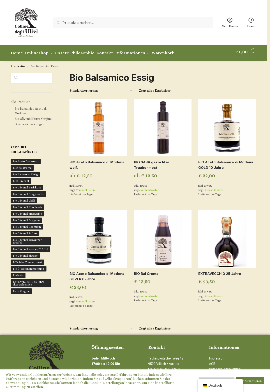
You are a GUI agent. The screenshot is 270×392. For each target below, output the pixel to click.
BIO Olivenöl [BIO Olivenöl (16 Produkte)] (21, 178)
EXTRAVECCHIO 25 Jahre (219, 271)
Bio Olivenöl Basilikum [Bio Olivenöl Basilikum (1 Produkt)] (27, 185)
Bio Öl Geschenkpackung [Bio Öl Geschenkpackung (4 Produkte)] (28, 266)
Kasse (251, 22)
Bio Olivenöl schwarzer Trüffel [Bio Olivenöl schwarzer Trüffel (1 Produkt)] (27, 239)
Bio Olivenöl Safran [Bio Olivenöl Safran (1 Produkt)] (25, 231)
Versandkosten (85, 188)
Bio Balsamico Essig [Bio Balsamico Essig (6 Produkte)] (25, 172)
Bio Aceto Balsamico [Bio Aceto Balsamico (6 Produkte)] (25, 159)
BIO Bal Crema (146, 271)
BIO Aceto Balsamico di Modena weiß (96, 163)
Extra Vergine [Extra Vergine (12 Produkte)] (21, 288)
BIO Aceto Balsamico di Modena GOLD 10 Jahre (225, 163)
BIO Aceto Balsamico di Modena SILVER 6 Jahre (96, 274)
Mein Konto (230, 22)
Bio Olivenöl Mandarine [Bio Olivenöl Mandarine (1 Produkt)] (27, 211)
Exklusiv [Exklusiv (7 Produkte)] (18, 273)
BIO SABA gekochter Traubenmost (151, 163)
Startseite (18, 64)
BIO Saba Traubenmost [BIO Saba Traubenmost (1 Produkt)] (27, 260)
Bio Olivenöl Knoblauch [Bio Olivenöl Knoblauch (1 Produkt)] (27, 204)
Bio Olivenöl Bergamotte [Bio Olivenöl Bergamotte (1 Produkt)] (28, 191)
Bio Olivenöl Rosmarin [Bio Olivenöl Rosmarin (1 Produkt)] (27, 224)
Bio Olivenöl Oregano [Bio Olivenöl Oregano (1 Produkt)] (26, 218)
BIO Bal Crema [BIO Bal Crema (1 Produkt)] (22, 165)
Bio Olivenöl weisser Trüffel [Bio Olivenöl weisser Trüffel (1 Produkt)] (30, 246)
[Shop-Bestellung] (101, 88)
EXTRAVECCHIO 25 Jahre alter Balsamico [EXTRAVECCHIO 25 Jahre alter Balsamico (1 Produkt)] (28, 281)
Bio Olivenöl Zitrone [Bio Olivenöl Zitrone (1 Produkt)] (25, 253)
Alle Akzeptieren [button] (250, 381)
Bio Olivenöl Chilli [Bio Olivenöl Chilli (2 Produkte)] (24, 198)
